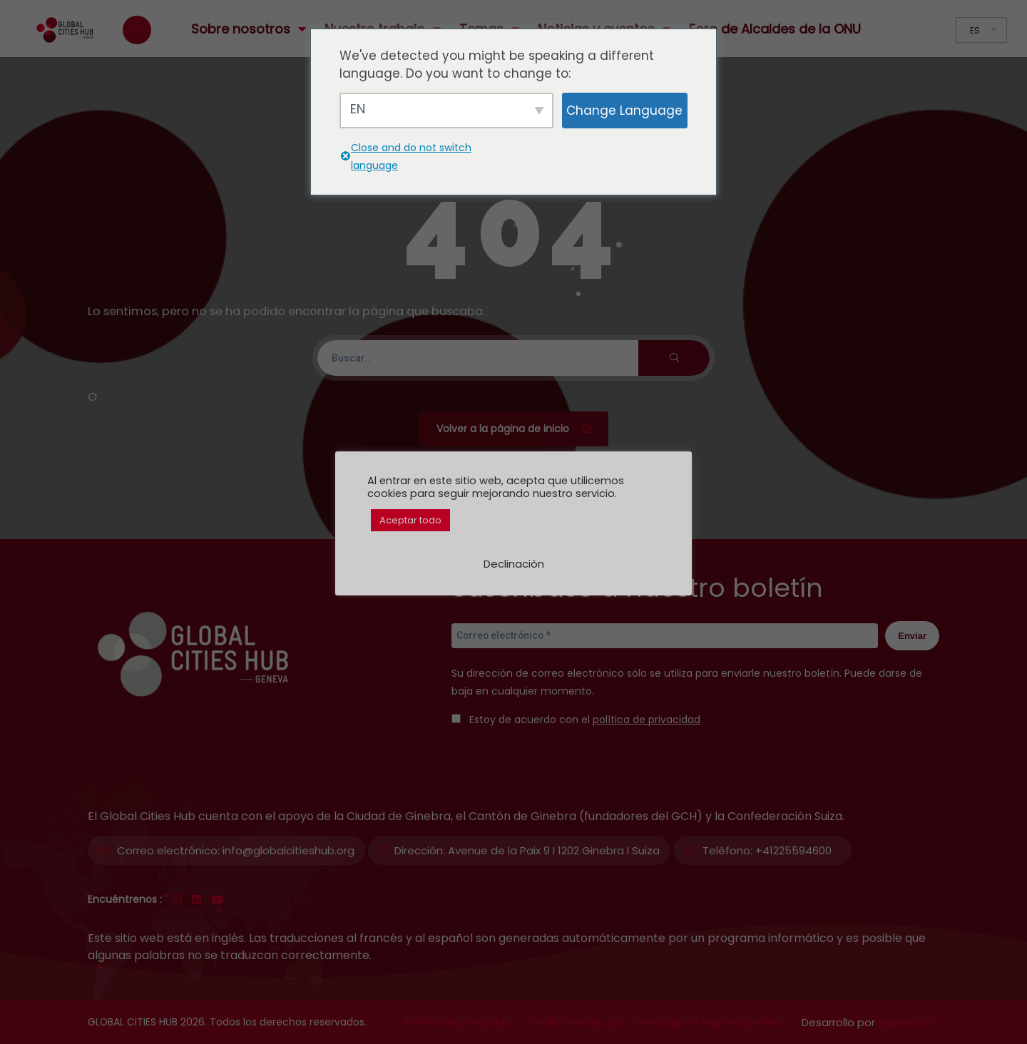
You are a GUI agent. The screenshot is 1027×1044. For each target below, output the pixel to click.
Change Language (624, 110)
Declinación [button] (514, 563)
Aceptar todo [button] (410, 520)
